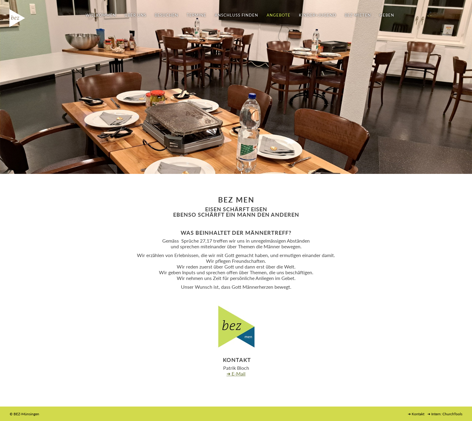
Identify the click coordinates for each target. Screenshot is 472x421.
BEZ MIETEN (358, 15)
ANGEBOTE (278, 15)
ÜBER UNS (135, 15)
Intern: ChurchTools (446, 414)
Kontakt (418, 414)
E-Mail (239, 373)
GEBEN (386, 15)
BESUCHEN (166, 15)
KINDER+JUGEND (317, 15)
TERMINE (196, 15)
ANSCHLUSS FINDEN (236, 15)
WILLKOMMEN (101, 15)
